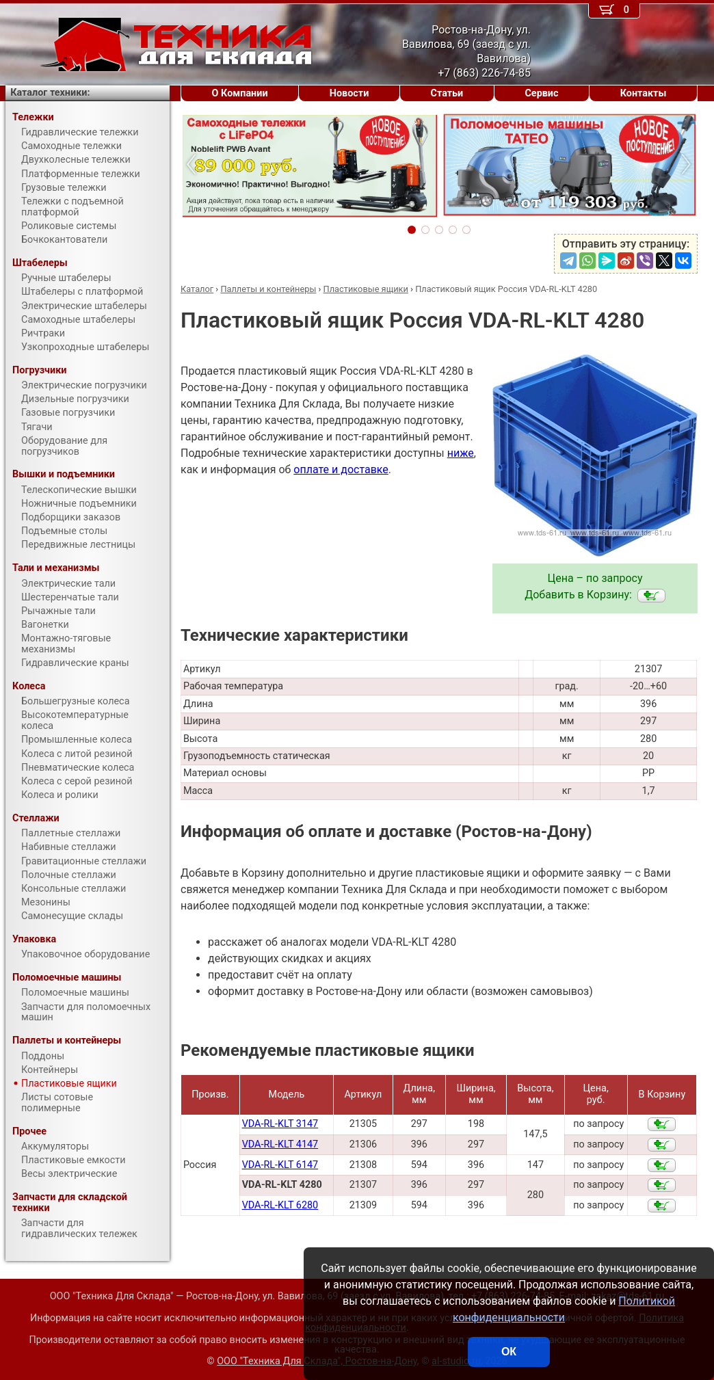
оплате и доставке (340, 469)
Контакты (643, 93)
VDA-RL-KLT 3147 (280, 1124)
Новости (349, 93)
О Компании (240, 93)
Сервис (541, 93)
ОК (508, 1351)
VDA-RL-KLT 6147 (280, 1165)
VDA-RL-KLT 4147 (280, 1144)
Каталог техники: (50, 92)
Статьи (446, 93)
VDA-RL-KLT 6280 (280, 1205)
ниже (460, 453)
